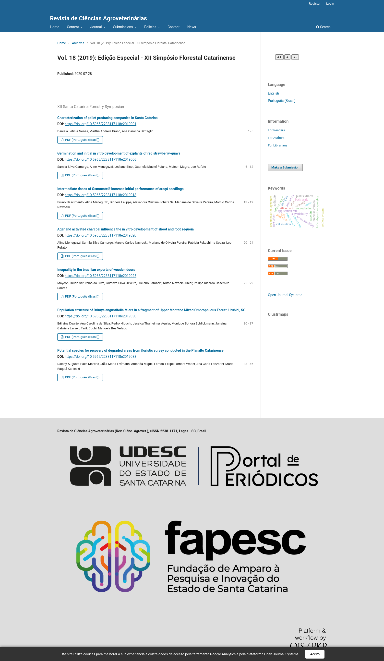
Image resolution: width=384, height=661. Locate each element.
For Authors (276, 138)
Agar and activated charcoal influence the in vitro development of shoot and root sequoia (125, 229)
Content (73, 27)
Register (315, 3)
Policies (150, 27)
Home (54, 27)
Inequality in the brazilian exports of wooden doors (96, 270)
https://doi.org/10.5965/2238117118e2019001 (100, 124)
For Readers (276, 130)
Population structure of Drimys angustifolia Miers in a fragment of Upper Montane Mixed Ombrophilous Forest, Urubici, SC (151, 310)
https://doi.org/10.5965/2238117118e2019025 (100, 276)
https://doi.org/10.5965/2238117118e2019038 (100, 357)
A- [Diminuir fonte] (295, 57)
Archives (78, 43)
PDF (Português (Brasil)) (81, 140)
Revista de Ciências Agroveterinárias (98, 18)
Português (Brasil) (281, 101)
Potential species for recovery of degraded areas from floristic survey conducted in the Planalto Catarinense (140, 350)
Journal (96, 27)
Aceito (315, 654)
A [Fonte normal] (287, 57)
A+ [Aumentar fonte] (279, 57)
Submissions (123, 27)
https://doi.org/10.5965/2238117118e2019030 (100, 316)
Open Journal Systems (285, 295)
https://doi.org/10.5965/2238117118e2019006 (100, 159)
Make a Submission (285, 167)
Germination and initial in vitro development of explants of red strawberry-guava (118, 153)
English (273, 93)
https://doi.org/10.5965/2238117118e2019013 (100, 195)
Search (323, 27)
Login (330, 3)
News (191, 27)
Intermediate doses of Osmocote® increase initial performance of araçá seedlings (120, 189)
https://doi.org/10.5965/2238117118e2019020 (100, 235)
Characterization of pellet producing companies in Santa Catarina (107, 118)
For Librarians (277, 145)
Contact (174, 27)
